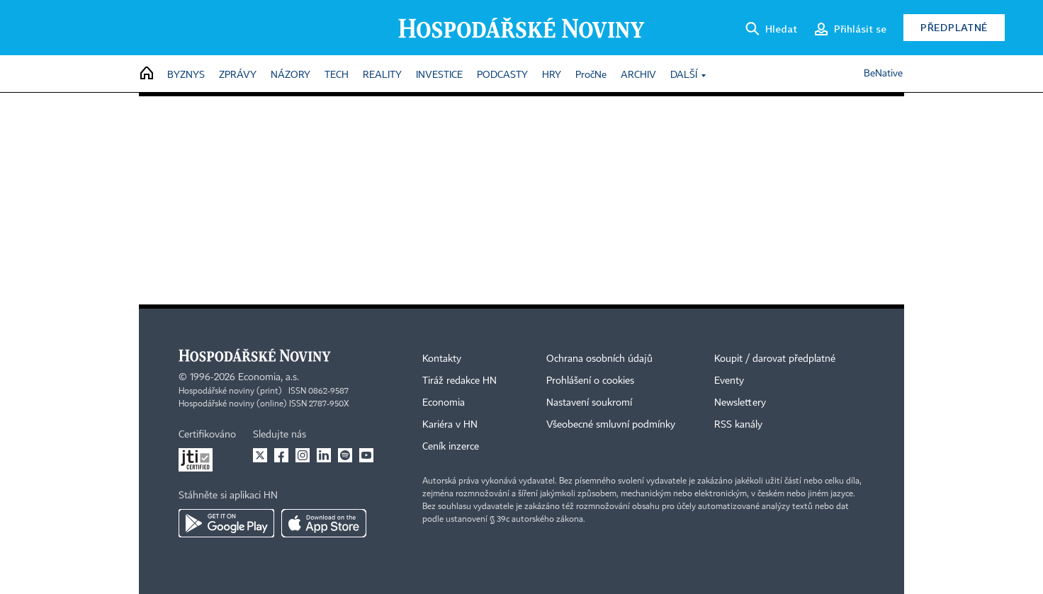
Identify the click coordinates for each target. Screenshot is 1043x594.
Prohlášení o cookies (590, 381)
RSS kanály (738, 425)
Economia (443, 403)
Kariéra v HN (450, 425)
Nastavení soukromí (589, 403)
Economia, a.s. (268, 377)
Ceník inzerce (450, 447)
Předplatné (954, 27)
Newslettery (740, 403)
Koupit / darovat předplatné (774, 359)
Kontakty (441, 359)
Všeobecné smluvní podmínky (610, 425)
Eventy (729, 381)
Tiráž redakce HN (459, 381)
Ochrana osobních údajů (599, 359)
